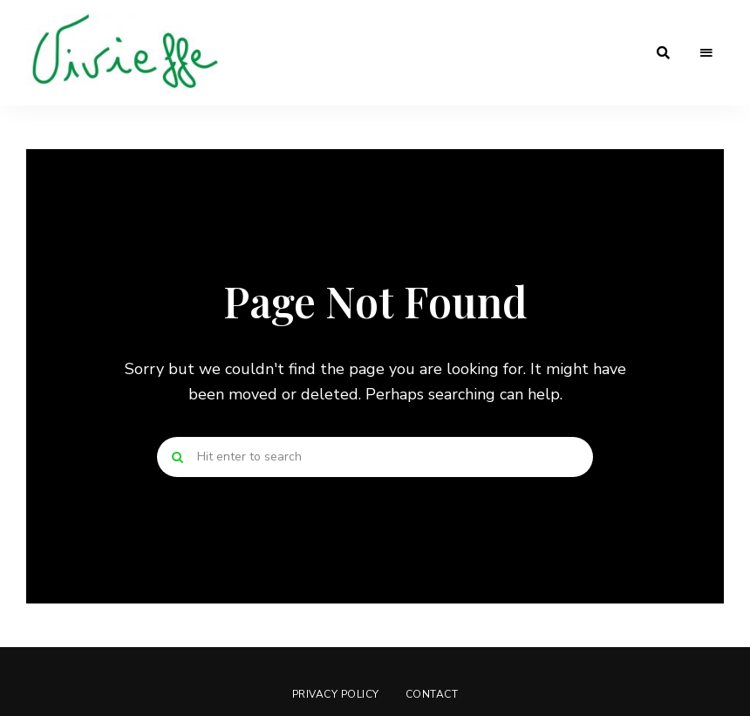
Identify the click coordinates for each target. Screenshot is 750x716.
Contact (432, 694)
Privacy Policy (335, 694)
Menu (706, 53)
